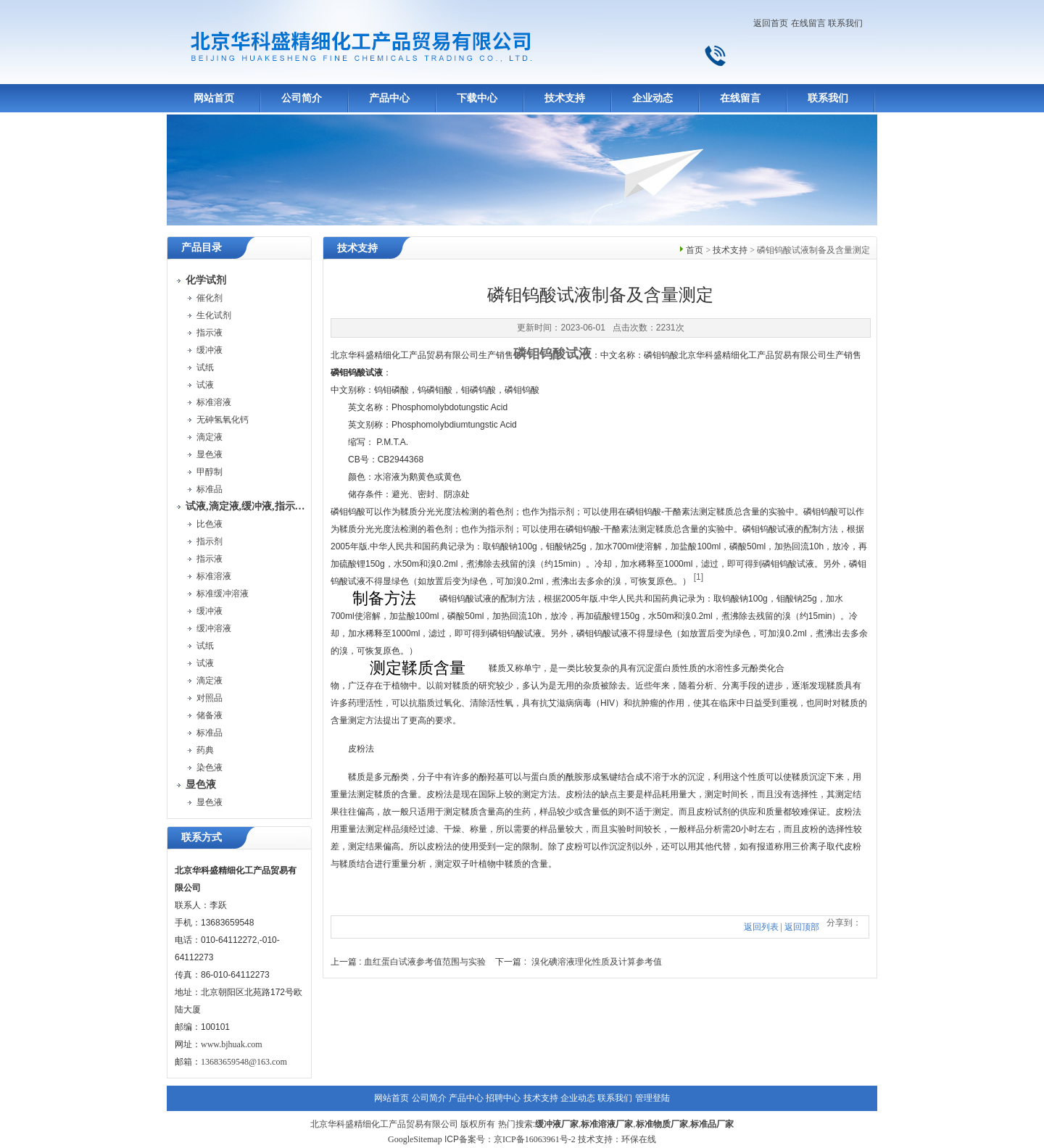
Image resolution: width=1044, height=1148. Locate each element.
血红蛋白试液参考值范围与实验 (425, 962)
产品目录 (201, 247)
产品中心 (389, 98)
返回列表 (761, 927)
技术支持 (564, 98)
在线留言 (808, 23)
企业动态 (652, 98)
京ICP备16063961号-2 (535, 1139)
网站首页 (214, 98)
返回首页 (770, 23)
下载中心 (477, 98)
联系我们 (845, 23)
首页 (694, 250)
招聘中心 (503, 1098)
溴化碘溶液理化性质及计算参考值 (596, 962)
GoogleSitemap (415, 1139)
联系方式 (201, 837)
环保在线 (638, 1139)
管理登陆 (652, 1098)
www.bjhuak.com (231, 1044)
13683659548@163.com (244, 1062)
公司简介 (301, 98)
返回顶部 (801, 927)
